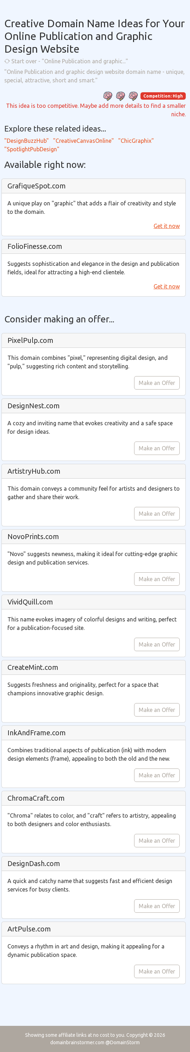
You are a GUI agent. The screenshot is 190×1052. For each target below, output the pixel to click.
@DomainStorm (122, 1042)
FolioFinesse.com (34, 246)
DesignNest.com (33, 406)
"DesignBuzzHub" (26, 141)
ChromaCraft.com (36, 798)
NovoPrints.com (33, 536)
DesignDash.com (33, 863)
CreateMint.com (32, 667)
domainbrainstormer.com (77, 1042)
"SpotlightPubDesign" (31, 149)
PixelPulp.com (30, 340)
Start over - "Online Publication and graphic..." (66, 61)
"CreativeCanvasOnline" (83, 141)
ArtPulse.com (29, 929)
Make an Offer (157, 383)
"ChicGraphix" (136, 141)
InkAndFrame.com (36, 733)
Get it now (167, 226)
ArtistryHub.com (34, 471)
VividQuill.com (30, 602)
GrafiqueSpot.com (36, 186)
